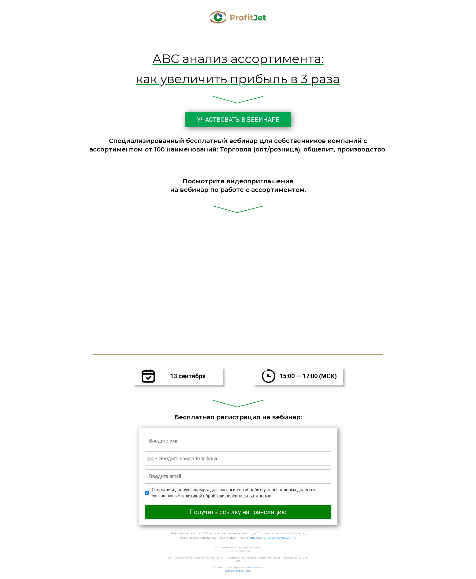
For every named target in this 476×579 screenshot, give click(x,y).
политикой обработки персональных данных (226, 495)
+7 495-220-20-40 (251, 567)
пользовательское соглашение (271, 538)
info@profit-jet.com (238, 570)
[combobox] (152, 459)
